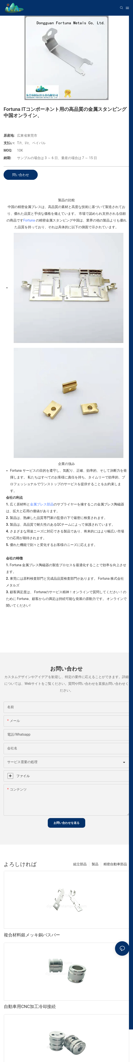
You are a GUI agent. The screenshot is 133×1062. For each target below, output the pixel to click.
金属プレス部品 (42, 504)
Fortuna (29, 220)
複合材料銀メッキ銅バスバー (32, 934)
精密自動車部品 (115, 864)
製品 (95, 864)
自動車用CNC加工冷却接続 (30, 1006)
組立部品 (80, 864)
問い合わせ (20, 175)
